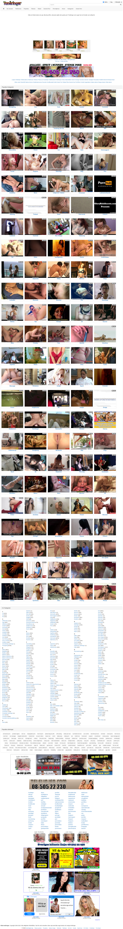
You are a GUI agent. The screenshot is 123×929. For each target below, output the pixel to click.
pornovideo (58, 824)
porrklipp (30, 813)
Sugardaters (87, 82)
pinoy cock (46, 750)
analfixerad (71, 794)
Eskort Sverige (75, 79)
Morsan (76, 614)
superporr (71, 800)
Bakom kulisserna (7, 656)
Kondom (52, 667)
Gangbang (29, 691)
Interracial (52, 638)
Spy (99, 624)
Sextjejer (91, 79)
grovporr (30, 815)
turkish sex (77, 736)
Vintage (100, 714)
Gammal (28, 686)
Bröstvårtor (5, 689)
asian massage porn (115, 736)
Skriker (76, 718)
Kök (51, 666)
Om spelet (76, 640)
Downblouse (29, 624)
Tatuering (100, 671)
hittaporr (57, 798)
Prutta (75, 675)
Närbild (76, 623)
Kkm (51, 654)
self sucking (59, 733)
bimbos (70, 823)
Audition (4, 642)
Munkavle (76, 617)
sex (82, 813)
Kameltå (52, 651)
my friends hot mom (77, 733)
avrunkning (31, 819)
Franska (28, 670)
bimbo (57, 826)
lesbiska (83, 800)
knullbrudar (31, 804)
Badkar (4, 653)
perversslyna (72, 828)
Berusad (4, 667)
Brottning (4, 691)
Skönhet (76, 714)
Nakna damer (94, 82)
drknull (30, 794)
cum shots (50, 743)
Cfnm (3, 706)
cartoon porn (12, 740)
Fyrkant (28, 678)
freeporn (70, 821)
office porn (77, 747)
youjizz (30, 826)
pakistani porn (109, 738)
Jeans (51, 645)
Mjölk (51, 719)
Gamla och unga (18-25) (32, 684)
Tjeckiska (100, 679)
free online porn (28, 745)
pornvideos (58, 821)
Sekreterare (77, 705)
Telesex (36, 79)
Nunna (75, 629)
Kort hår (52, 671)
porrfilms (83, 802)
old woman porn (6, 733)
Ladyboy (52, 681)
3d (3, 615)
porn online (88, 745)
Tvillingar (100, 691)
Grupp (27, 707)
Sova (99, 612)
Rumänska (77, 692)
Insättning (52, 634)
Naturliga (76, 625)
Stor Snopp (101, 637)
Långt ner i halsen (54, 685)
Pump (75, 680)
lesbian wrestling (59, 738)
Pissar (75, 665)
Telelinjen (18, 79)
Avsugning (5, 645)
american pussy (82, 738)
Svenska (100, 658)
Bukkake (4, 696)
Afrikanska (5, 620)
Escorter (44, 82)
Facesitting (29, 644)
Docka (28, 615)
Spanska (100, 617)
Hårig (27, 719)
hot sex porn (62, 743)
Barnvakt (4, 659)
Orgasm (76, 644)
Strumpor (100, 648)
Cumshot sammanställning (9, 718)
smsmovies (71, 802)
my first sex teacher (115, 747)
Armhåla (4, 634)
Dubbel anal (29, 625)
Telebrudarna (24, 79)
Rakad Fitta (66, 82)
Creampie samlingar (7, 713)
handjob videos (71, 740)
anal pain (114, 750)
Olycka (76, 639)
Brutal (3, 694)
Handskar (28, 716)
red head (103, 733)
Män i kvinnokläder (55, 705)
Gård (27, 692)
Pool (75, 670)
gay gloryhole (69, 750)
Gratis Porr (59, 82)
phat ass (95, 745)
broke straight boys (38, 740)
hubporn (70, 815)
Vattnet (100, 709)
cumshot (83, 747)
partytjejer (31, 798)
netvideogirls (117, 738)
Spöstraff (100, 622)
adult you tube (24, 750)
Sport (99, 620)
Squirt (99, 625)
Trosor (99, 687)
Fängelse (28, 648)
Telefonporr (59, 79)
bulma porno (16, 750)
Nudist (75, 628)
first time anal (85, 750)
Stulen (99, 652)
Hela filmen (53, 612)
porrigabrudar (72, 826)
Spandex (100, 615)
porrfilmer (44, 809)
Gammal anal (29, 687)
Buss (3, 700)
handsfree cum (80, 745)
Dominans (28, 620)
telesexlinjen (85, 796)
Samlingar (76, 701)
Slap (75, 719)
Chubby (4, 710)
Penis (75, 662)
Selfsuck (76, 706)
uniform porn (116, 740)
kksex (42, 824)
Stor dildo (100, 634)
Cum (3, 714)
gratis (83, 815)
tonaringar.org (29, 928)
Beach (4, 666)
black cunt (64, 740)
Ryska (75, 697)
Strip (99, 645)
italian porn (42, 745)
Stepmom (100, 629)
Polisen (76, 667)
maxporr (83, 819)
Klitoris (52, 661)
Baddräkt (4, 651)
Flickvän (28, 663)
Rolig (75, 691)
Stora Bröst (101, 639)
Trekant (100, 686)
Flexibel (28, 662)
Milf (51, 717)
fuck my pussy (93, 750)
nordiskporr (31, 800)
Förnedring (29, 667)
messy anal (46, 740)
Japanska (52, 644)
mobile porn (101, 750)
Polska (76, 668)
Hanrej (28, 718)
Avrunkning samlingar (7, 644)
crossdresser (97, 736)
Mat (51, 712)
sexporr (70, 804)
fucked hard (31, 736)
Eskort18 (105, 79)
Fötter (27, 668)
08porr (57, 813)
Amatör (4, 625)
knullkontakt (58, 804)
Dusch (28, 629)
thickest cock (20, 745)
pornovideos (44, 826)
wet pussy (93, 740)
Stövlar (100, 640)
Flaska (28, 660)
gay (100, 745)
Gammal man (29, 689)
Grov (27, 705)
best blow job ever (95, 733)
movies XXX (57, 745)
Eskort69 (23, 82)
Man (51, 704)
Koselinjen (46, 79)
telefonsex (84, 792)
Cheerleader (5, 708)
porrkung (31, 811)
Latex (51, 688)
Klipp (51, 659)
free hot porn (40, 733)
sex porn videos (39, 736)
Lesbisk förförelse (54, 695)
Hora (51, 625)
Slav (75, 721)
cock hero (5, 736)
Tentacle (100, 676)
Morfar (75, 610)
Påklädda (76, 657)
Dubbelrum (29, 627)
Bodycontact (111, 79)
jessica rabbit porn (43, 747)
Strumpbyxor (101, 647)
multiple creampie (107, 745)
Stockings (100, 632)
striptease (19, 740)
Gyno (27, 712)
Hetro (106, 2)
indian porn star (67, 733)
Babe (3, 649)
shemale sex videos (24, 743)
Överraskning (77, 651)
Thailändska (101, 677)
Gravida (28, 700)
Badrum (4, 654)
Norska (76, 626)
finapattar (84, 826)
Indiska (52, 629)
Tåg (99, 667)
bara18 (83, 828)
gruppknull (58, 807)
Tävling (100, 672)
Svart (99, 657)
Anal (3, 629)
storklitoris (44, 813)
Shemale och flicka (79, 711)
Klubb (51, 662)
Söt (99, 610)
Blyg (3, 679)
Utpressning (101, 703)
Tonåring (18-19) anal (103, 684)
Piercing (76, 663)
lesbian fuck (74, 738)
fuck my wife (100, 743)
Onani (75, 642)
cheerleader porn (101, 740)
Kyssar (52, 676)
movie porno (110, 733)
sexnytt (43, 806)
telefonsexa (71, 796)
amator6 (70, 809)
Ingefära (52, 633)
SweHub (57, 794)
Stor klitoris (101, 635)
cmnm (53, 736)
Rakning (76, 684)
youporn (90, 736)
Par (75, 658)
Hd (51, 610)
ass (72, 736)
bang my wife (98, 747)
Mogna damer (101, 82)
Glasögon (28, 694)
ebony (6, 743)
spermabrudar (85, 807)
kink (69, 813)
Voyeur (100, 715)
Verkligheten (101, 710)
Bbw (3, 662)
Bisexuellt (4, 674)
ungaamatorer (45, 798)
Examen (28, 639)
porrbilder (58, 817)
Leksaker (52, 693)
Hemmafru (53, 614)
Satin (75, 703)
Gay (111, 2)
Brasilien (4, 682)
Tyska (99, 692)
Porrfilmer (78, 82)
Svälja (99, 653)
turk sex (23, 733)
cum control (86, 733)
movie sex (5, 747)
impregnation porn (31, 733)
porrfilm (57, 792)
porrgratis (44, 817)
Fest (27, 652)
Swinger (100, 660)
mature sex (47, 736)
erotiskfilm (71, 807)
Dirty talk (28, 614)
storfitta (43, 802)
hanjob (56, 743)
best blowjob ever (71, 743)
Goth (27, 699)
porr (42, 800)
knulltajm (31, 792)
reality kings (51, 738)
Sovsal (99, 614)
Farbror (28, 650)
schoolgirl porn (28, 738)
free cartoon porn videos (20, 747)
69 (3, 616)
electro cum (20, 738)
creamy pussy (105, 736)
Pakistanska (77, 655)
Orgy (75, 647)
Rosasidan (96, 79)
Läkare (52, 683)
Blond (3, 676)
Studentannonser (37, 82)
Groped (28, 704)
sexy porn (86, 740)
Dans (3, 722)
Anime (4, 630)
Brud (3, 692)
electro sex (9, 750)
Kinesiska (52, 653)
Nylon (75, 631)
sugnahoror (71, 798)
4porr (42, 792)
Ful (27, 673)
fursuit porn (84, 736)
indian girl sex (77, 750)
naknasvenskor (59, 802)
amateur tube (61, 750)
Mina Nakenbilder (66, 79)
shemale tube (106, 747)
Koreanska (53, 669)
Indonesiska (53, 631)
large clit (36, 745)
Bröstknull (4, 687)
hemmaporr (71, 817)
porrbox (70, 824)
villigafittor (44, 796)
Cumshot (4, 716)
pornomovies (72, 811)
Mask (51, 707)
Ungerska (100, 698)
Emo (27, 636)
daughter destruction (22, 736)
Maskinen (52, 709)
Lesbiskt (52, 696)
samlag (83, 809)
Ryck (75, 696)
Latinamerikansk (54, 690)
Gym (27, 710)
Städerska (100, 627)
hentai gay (67, 738)
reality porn (66, 736)
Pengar (76, 660)
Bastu (3, 661)
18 (3, 613)
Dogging (28, 617)
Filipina (28, 657)
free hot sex (117, 733)
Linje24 (13, 79)
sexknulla (71, 806)
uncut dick (58, 747)
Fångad (28, 647)
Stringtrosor (101, 644)
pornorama (58, 828)
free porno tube (42, 738)
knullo (30, 823)
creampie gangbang (92, 738)
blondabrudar (72, 792)
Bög (3, 681)
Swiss (99, 662)
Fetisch (28, 653)
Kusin (51, 674)
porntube (57, 823)
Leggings (52, 691)
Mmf (51, 720)
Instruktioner (53, 636)
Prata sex (40, 79)
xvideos (35, 738)
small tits (64, 745)
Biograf (4, 672)
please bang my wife (49, 733)
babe (42, 823)
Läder (51, 680)
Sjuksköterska (77, 713)
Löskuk (52, 700)
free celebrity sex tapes (35, 743)
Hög (51, 617)
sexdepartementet (46, 807)
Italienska (52, 639)
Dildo (27, 612)
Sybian (100, 663)
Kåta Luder (17, 82)
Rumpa (76, 694)
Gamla (28, 682)
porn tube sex (90, 747)
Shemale (117, 2)
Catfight (4, 705)
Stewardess (101, 630)
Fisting (28, 658)
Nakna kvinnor (29, 82)
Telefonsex (31, 79)
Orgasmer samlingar (79, 645)
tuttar (82, 794)
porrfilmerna (84, 824)
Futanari (28, 677)
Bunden (4, 699)
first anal (11, 747)
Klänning (52, 656)
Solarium (76, 723)
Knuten (52, 664)
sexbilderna (44, 794)
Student (100, 650)
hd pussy (13, 745)
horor (29, 807)
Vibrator (100, 712)
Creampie (4, 711)
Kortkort (52, 672)
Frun (27, 672)
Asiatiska (4, 635)
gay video (108, 750)
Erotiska (28, 638)
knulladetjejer (59, 806)
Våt (99, 707)
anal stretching (92, 743)
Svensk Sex (72, 82)
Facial (27, 645)
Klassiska (52, 658)
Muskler (76, 619)
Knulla (82, 82)
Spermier (100, 619)
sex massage (13, 736)
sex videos (115, 743)
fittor (29, 809)
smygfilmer (84, 798)
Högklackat (53, 619)
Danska (28, 610)
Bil (3, 671)
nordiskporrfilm (59, 800)
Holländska (53, 622)
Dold (27, 619)
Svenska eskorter (83, 79)
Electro (28, 634)
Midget (52, 715)
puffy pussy (79, 740)
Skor (75, 716)
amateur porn (6, 738)
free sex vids (115, 745)
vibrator (44, 743)
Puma (75, 678)
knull (29, 806)
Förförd (28, 665)
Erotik (55, 82)
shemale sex (108, 743)
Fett (27, 655)
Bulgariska (5, 697)
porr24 (57, 796)
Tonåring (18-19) (102, 682)
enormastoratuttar (86, 811)
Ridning (76, 687)
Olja (75, 637)
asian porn (109, 740)
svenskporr (44, 821)
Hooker (52, 624)
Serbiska (76, 708)
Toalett (99, 681)
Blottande (4, 677)
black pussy (51, 747)
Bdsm (3, 664)
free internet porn (13, 743)
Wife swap (100, 719)
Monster (52, 722)
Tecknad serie (101, 674)
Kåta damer (109, 82)
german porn (49, 745)
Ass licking (5, 639)
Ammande (5, 627)
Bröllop (4, 686)
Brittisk (4, 684)
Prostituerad (77, 673)
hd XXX (5, 740)
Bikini (3, 669)
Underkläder (101, 696)
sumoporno (84, 806)
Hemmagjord (53, 615)
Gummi (28, 709)
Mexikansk (53, 714)
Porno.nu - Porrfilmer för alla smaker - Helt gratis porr (61, 59)
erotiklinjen (58, 809)
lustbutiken (84, 821)
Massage (52, 710)
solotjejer (43, 804)
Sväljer (100, 655)
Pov (75, 672)
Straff (99, 642)
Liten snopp (53, 698)
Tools (71, 747)
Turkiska (100, 689)
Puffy (75, 677)
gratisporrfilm (45, 828)
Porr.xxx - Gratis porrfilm (61, 61)
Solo (75, 724)
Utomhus (100, 701)
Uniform (100, 700)
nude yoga (13, 738)
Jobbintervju (53, 647)
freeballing (53, 750)
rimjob (31, 750)
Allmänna (4, 624)
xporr (29, 828)
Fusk (27, 675)
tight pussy (59, 736)
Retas (75, 686)
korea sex (7, 745)
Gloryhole (28, 696)
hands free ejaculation (82, 743)
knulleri (30, 802)
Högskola (52, 620)
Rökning (76, 689)
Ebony (28, 633)
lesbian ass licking (27, 740)
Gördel (28, 697)
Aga (3, 622)
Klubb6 (101, 79)
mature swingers (38, 750)
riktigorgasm (44, 815)
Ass (3, 637)
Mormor (76, 612)
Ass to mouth (5, 640)
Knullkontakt (50, 82)
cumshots (101, 738)
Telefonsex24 (52, 79)
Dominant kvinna (30, 622)
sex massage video (32, 747)
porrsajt (57, 815)
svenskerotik (44, 811)
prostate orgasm (16, 733)
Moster (76, 615)
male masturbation (55, 740)
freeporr (70, 819)
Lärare (51, 686)
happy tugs (65, 747)
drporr (57, 811)
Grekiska (28, 702)
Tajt (99, 669)
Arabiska (4, 632)
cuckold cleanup (71, 745)
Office (75, 635)
